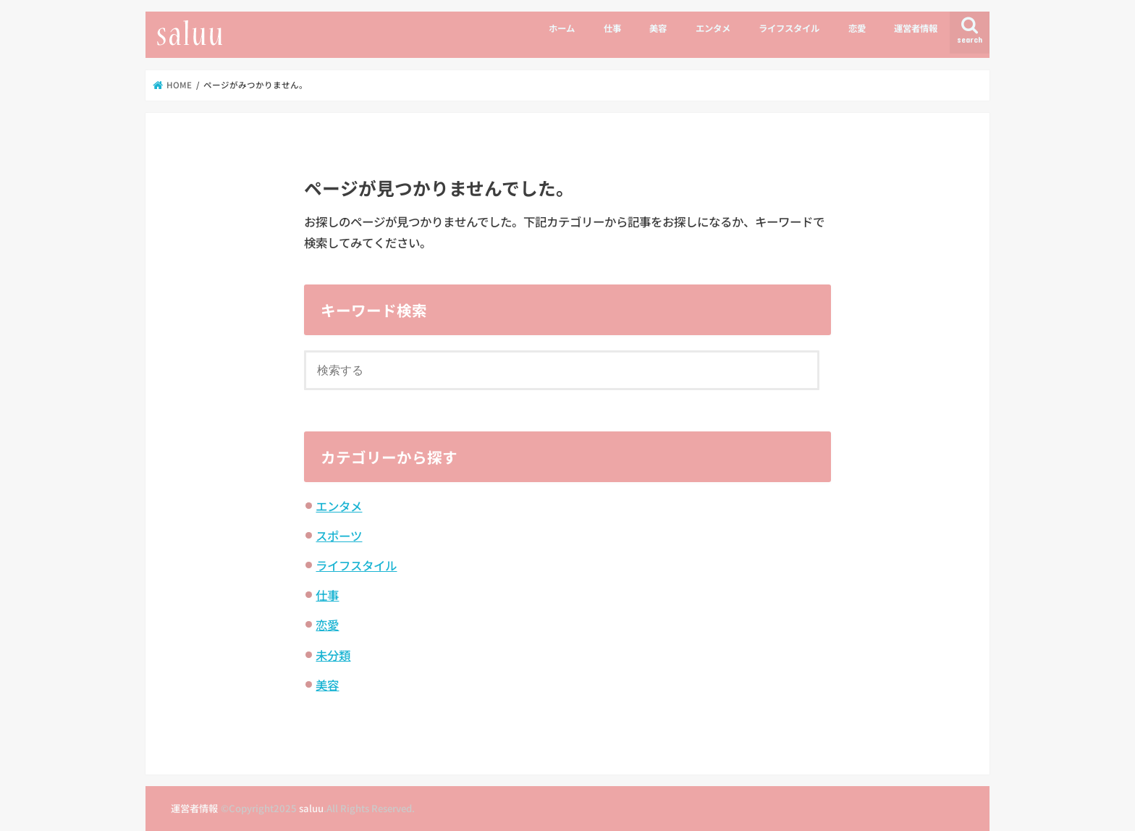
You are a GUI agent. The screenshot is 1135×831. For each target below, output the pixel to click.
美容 (658, 28)
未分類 (333, 655)
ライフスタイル (789, 28)
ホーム (562, 28)
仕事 (612, 28)
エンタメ (713, 28)
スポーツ (339, 535)
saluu (311, 808)
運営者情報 (915, 28)
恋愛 (857, 28)
